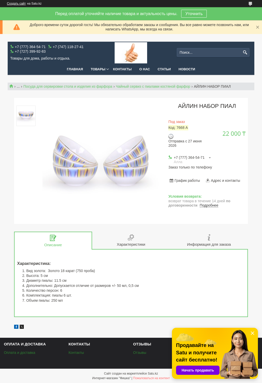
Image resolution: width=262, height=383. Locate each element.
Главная (75, 69)
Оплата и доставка (19, 353)
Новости (187, 69)
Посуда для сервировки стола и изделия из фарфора (68, 86)
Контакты (122, 69)
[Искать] (245, 53)
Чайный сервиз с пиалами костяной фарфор (153, 86)
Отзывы (139, 353)
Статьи (164, 69)
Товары (98, 69)
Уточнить (194, 14)
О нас (144, 69)
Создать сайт (16, 3)
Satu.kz (153, 373)
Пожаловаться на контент (151, 378)
